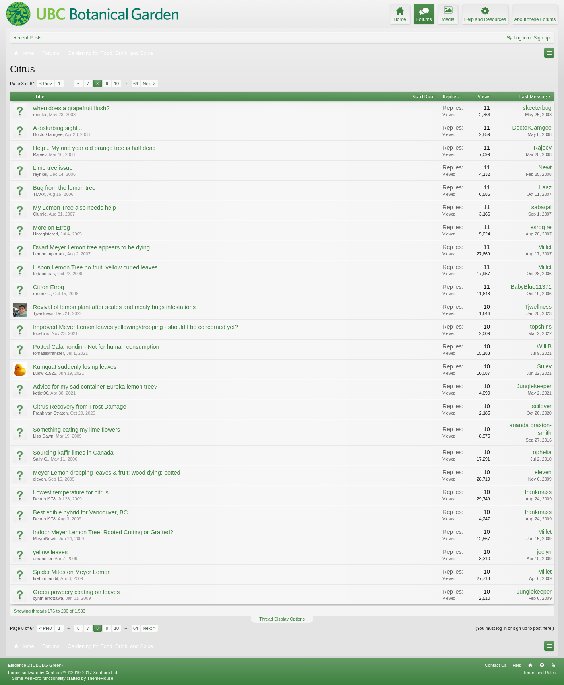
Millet (545, 247)
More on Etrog (51, 227)
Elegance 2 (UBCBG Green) (35, 665)
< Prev (45, 83)
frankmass (538, 492)
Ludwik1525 (44, 373)
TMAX (39, 194)
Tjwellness (43, 313)
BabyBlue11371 (531, 287)
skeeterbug (537, 108)
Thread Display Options (282, 619)
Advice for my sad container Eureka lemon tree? (95, 386)
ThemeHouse (100, 678)
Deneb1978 (44, 498)
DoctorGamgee (48, 134)
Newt (545, 167)
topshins (41, 333)
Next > (149, 83)
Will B (544, 346)
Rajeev (40, 154)
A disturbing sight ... (58, 128)
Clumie (40, 214)
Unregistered (45, 234)
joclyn (544, 552)
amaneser (42, 558)
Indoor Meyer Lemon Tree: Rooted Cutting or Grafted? (103, 532)
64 (135, 83)
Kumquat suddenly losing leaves (74, 367)
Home (530, 665)
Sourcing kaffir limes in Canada (73, 453)
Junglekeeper (534, 386)
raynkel (40, 174)
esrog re (541, 227)
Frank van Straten (50, 413)
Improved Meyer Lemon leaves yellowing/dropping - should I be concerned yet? (135, 327)
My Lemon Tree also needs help (74, 207)
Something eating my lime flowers (76, 429)
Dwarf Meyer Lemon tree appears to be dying (91, 247)
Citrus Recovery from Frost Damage (79, 406)
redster (40, 114)
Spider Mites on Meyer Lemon (72, 572)
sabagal (541, 207)
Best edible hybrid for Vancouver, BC (80, 512)
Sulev (544, 366)
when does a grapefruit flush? (71, 108)
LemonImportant (49, 253)
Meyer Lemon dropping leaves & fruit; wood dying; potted (106, 472)
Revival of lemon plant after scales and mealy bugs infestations (114, 307)
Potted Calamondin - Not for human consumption (96, 347)
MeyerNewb (44, 538)
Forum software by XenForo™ (63, 672)
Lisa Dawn (43, 436)
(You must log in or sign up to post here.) (514, 628)
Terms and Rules (539, 672)
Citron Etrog (48, 287)
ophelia (542, 452)
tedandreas (44, 273)
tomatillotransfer (48, 353)
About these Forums (535, 19)
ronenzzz (42, 293)
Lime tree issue (52, 168)
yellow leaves (50, 552)
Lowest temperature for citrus (71, 492)
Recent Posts (27, 38)
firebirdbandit (45, 578)
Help (516, 665)
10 (116, 83)
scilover (542, 406)
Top (542, 665)
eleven (39, 479)
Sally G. (40, 459)
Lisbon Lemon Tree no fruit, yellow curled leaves (95, 267)
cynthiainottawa (48, 598)
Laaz (545, 187)
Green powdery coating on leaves (76, 592)
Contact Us (495, 665)
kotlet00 (40, 393)
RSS (553, 665)
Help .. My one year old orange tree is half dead (94, 148)
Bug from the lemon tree (64, 188)
